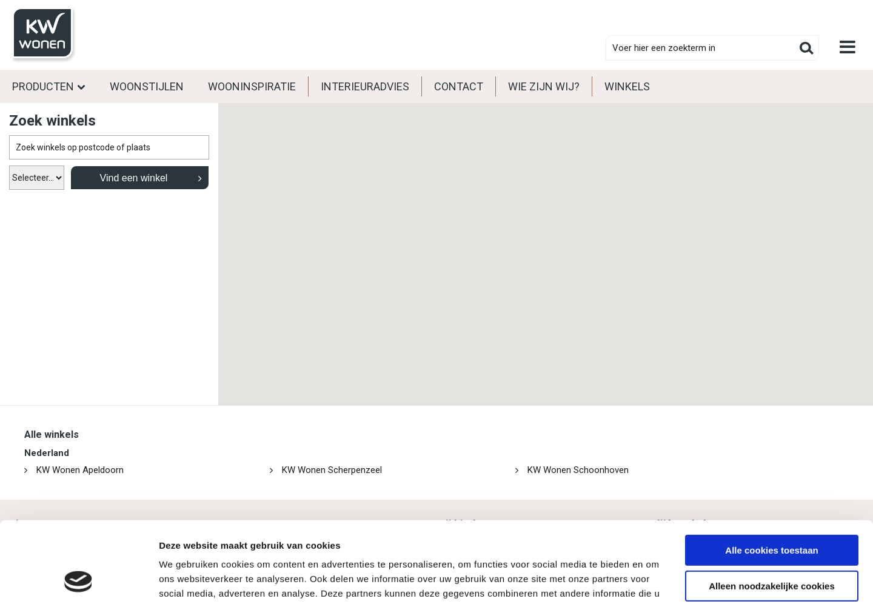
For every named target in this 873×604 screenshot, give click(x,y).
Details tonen (187, 580)
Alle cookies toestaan (771, 474)
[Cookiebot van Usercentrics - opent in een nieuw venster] (78, 580)
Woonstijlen (147, 86)
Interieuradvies (365, 86)
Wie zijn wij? (544, 86)
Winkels (627, 86)
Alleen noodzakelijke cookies (772, 510)
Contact (458, 86)
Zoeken (806, 48)
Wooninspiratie (252, 86)
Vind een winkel (134, 178)
